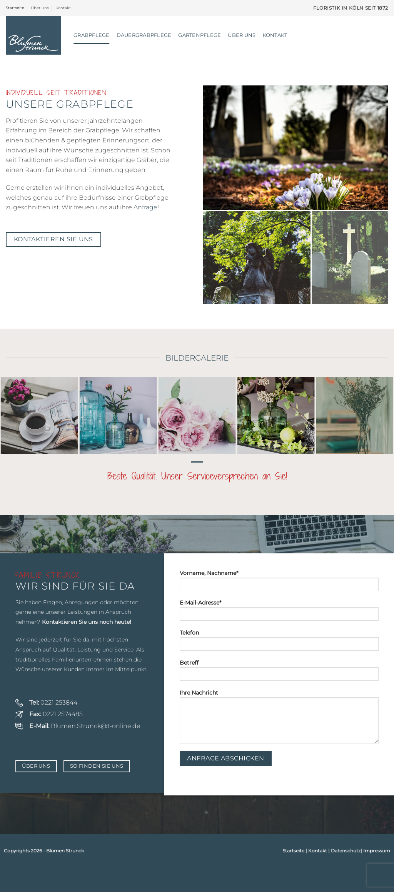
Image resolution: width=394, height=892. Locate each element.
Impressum (376, 851)
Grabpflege (91, 35)
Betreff (279, 672)
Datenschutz (346, 851)
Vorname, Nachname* (279, 583)
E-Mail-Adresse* (279, 612)
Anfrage (145, 207)
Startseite (15, 8)
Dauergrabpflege (144, 35)
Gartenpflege (199, 35)
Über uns (40, 8)
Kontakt (63, 8)
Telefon (279, 642)
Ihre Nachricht (279, 719)
